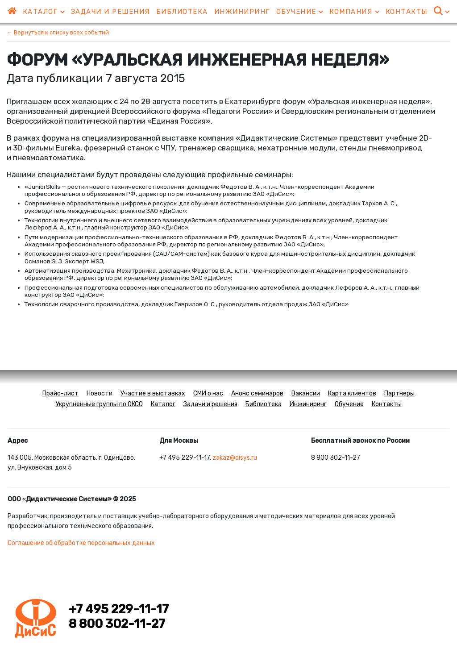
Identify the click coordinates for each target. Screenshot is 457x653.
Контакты (407, 12)
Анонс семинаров (257, 393)
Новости (99, 393)
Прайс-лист (60, 393)
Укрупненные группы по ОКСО (99, 404)
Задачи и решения (110, 12)
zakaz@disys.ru (234, 458)
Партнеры (399, 393)
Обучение (300, 12)
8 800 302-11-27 (117, 624)
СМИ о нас (208, 393)
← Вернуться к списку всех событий (58, 32)
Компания (354, 12)
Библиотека (182, 12)
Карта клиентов (352, 393)
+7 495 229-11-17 (119, 609)
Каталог (44, 12)
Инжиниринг (242, 12)
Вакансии (305, 393)
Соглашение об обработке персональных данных (81, 543)
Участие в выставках (152, 393)
